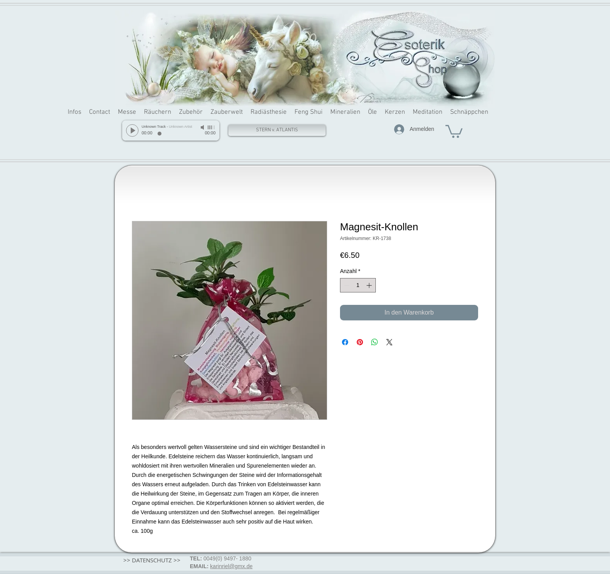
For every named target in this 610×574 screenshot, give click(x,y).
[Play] (132, 130)
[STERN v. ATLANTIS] (277, 130)
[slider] (212, 127)
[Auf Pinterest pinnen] (360, 342)
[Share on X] (389, 342)
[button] (454, 130)
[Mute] (203, 127)
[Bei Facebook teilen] (345, 342)
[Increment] (370, 285)
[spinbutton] (358, 285)
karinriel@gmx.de (231, 566)
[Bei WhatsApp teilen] (374, 342)
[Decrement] (346, 285)
